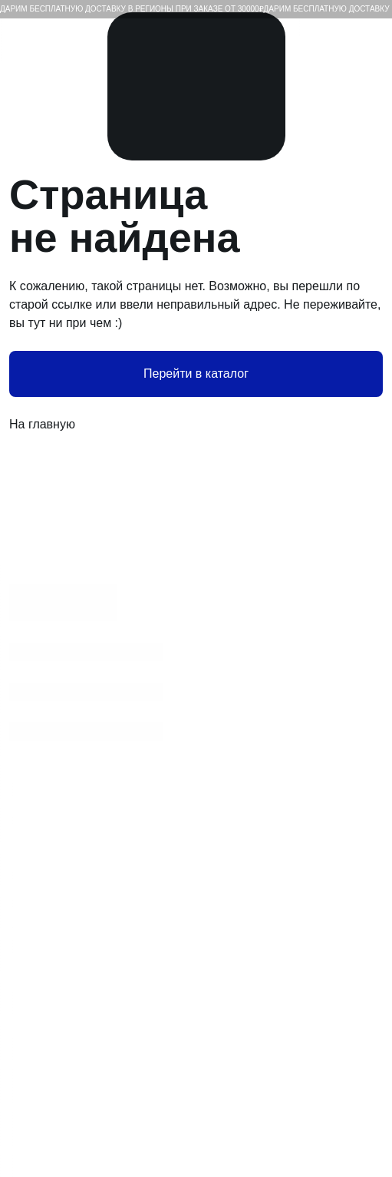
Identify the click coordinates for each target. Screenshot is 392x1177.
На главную (196, 424)
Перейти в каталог (196, 373)
